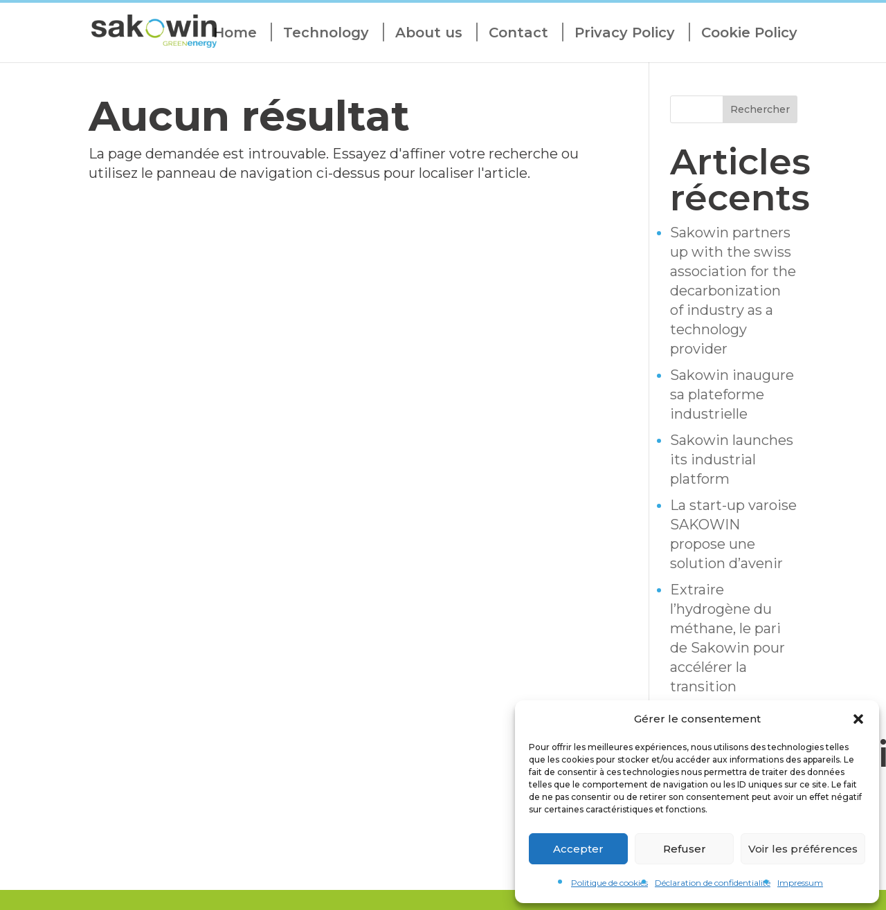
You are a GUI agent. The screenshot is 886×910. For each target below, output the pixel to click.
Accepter (578, 848)
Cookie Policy (749, 33)
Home (235, 33)
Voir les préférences (803, 848)
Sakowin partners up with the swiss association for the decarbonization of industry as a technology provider (733, 290)
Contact (518, 33)
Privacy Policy (625, 33)
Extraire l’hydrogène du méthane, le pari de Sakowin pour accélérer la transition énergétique (727, 647)
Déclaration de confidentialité (712, 882)
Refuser (684, 848)
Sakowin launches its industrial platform (731, 459)
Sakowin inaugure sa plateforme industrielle (732, 394)
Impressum (800, 882)
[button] (858, 719)
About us (428, 33)
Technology (326, 33)
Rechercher (760, 109)
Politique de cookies (609, 882)
